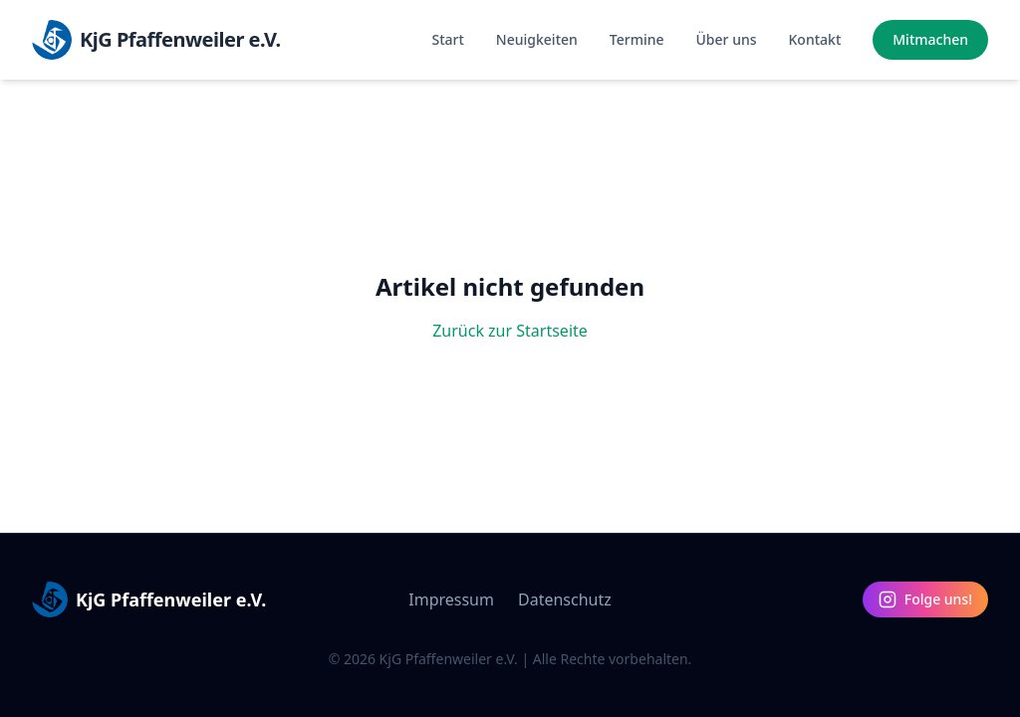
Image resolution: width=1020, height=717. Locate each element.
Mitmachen (930, 39)
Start (448, 39)
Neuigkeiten (537, 39)
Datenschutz (565, 599)
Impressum (451, 599)
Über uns (726, 39)
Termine (637, 39)
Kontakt (815, 39)
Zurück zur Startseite (510, 331)
